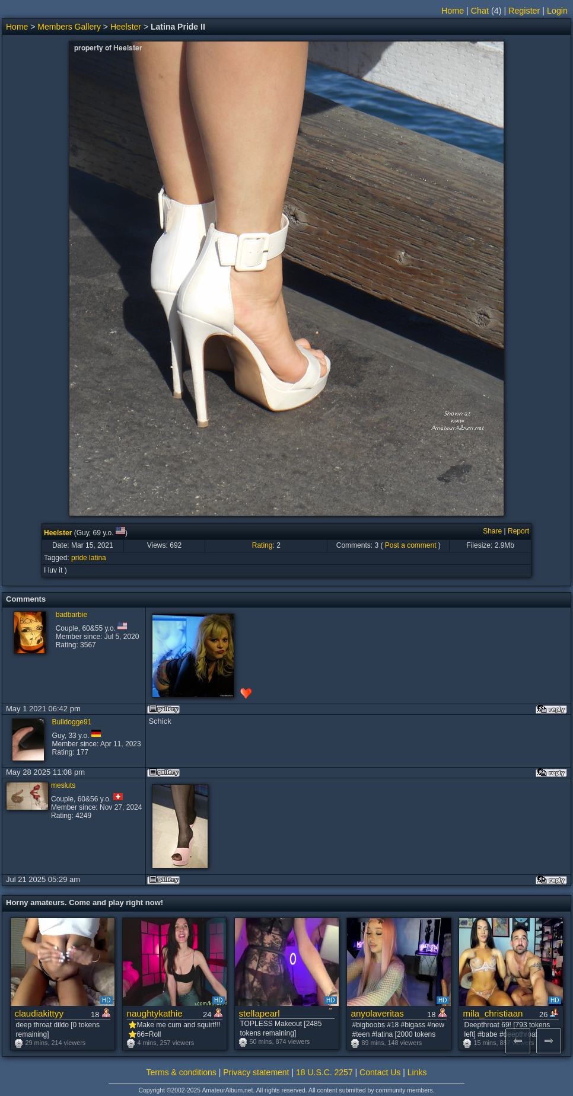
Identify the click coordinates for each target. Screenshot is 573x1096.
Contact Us (379, 1072)
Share (492, 531)
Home (452, 10)
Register (524, 10)
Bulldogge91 (72, 722)
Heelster (125, 26)
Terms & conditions (182, 1072)
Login (557, 10)
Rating (262, 545)
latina (97, 558)
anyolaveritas (377, 1013)
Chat (480, 10)
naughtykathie (155, 1013)
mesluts (63, 785)
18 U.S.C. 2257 (324, 1072)
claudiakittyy (39, 1013)
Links (417, 1072)
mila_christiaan (493, 1013)
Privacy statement (256, 1072)
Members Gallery (69, 26)
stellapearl (259, 1013)
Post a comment (411, 545)
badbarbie (71, 615)
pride (79, 558)
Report (518, 531)
